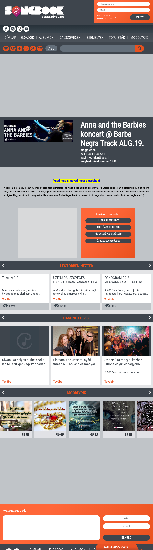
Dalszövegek (70, 37)
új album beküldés (108, 220)
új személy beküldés (108, 240)
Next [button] (150, 265)
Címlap (10, 37)
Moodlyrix (139, 37)
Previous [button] (3, 265)
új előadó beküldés (108, 227)
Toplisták (117, 37)
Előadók (27, 37)
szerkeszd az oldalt (116, 546)
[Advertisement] (76, 85)
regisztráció (104, 15)
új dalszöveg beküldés (108, 234)
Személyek (95, 37)
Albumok (46, 37)
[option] (24, 292)
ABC (51, 48)
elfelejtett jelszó (106, 18)
